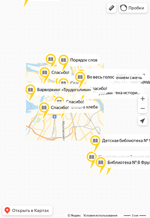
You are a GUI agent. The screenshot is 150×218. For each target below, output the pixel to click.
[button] (111, 8)
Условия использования (100, 215)
